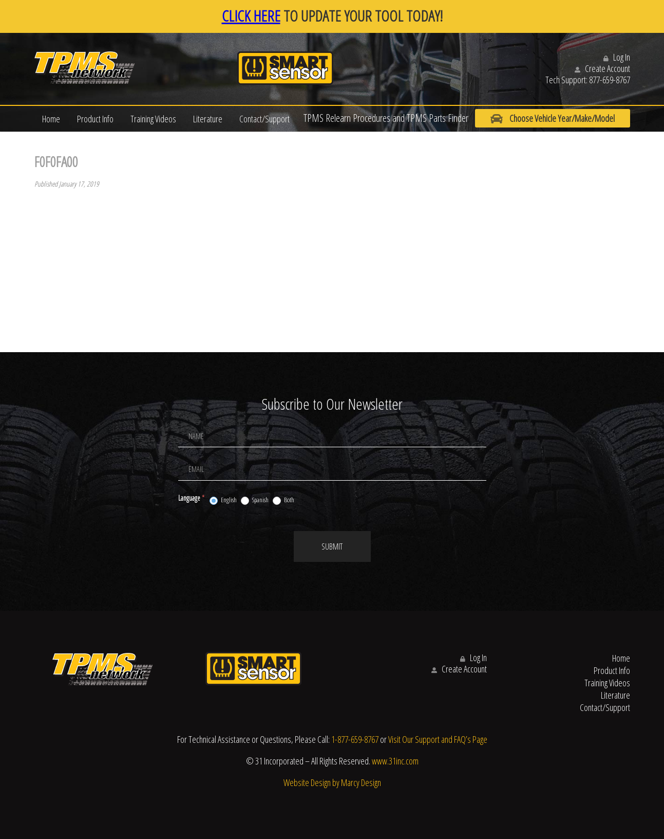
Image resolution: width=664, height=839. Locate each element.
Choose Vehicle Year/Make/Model (552, 118)
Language (191, 498)
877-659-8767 (609, 80)
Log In (616, 57)
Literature (207, 119)
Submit (332, 546)
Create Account (602, 68)
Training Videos (153, 119)
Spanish (255, 500)
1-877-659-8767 (354, 739)
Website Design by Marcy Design (332, 782)
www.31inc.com (395, 761)
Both (283, 500)
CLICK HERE (251, 15)
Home (51, 119)
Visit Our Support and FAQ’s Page (437, 739)
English (223, 500)
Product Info (95, 119)
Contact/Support (264, 119)
